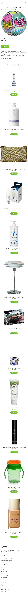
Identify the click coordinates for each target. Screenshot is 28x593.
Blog (2, 585)
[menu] (25, 2)
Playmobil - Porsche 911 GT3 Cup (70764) (14, 328)
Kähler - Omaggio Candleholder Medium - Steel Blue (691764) (14, 90)
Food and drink (4, 577)
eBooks (2, 573)
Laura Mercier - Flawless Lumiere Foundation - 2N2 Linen (14, 532)
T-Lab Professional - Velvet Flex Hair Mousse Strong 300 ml (14, 447)
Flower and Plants (4, 575)
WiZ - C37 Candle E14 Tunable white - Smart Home (14, 208)
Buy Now (5, 46)
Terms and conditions (5, 589)
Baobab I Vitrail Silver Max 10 (14, 368)
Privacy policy (3, 591)
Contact (2, 587)
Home (2, 9)
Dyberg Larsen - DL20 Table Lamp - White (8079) (14, 297)
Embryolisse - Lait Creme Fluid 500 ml (14, 248)
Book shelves (3, 567)
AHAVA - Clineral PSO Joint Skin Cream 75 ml (14, 407)
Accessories (8, 38)
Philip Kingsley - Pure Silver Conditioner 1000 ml (14, 129)
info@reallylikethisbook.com (6, 560)
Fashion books (21, 38)
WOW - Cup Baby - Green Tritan (14, 487)
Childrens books (14, 38)
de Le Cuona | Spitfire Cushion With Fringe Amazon (14, 169)
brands (2, 569)
